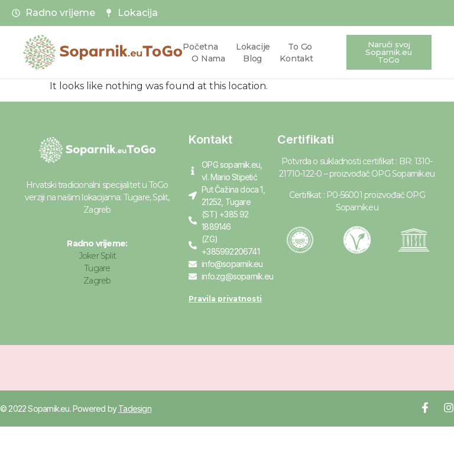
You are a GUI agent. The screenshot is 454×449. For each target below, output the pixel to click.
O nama (208, 58)
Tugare (97, 268)
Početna (200, 46)
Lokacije (253, 46)
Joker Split (97, 255)
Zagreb (97, 280)
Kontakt (296, 58)
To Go (300, 46)
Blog (252, 58)
